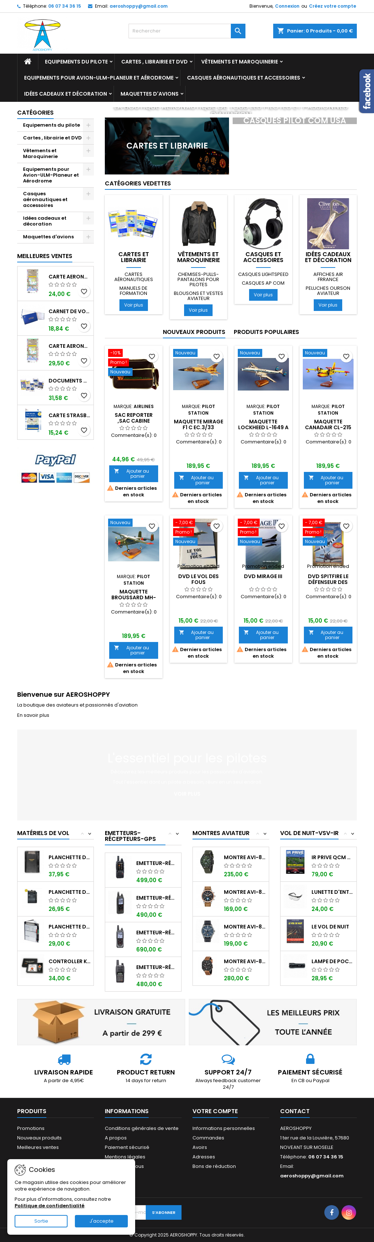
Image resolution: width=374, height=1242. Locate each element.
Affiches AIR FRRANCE (328, 277)
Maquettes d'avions (150, 93)
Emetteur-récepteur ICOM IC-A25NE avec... (157, 932)
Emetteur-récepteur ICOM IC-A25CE (157, 898)
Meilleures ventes (38, 1147)
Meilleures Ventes (44, 256)
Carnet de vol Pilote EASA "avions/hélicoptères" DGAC (70, 311)
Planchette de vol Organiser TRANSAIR (70, 927)
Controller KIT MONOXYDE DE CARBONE (70, 961)
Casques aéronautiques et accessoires (243, 77)
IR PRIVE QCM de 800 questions (333, 857)
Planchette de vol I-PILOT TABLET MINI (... (70, 857)
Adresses (203, 1156)
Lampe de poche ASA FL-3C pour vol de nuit (333, 961)
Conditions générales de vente (142, 1128)
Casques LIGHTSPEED (263, 274)
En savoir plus (33, 715)
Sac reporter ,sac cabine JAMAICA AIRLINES (133, 420)
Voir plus (133, 305)
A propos (116, 1137)
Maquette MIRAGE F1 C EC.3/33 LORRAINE (198, 427)
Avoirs (199, 1147)
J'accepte (101, 1221)
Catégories (35, 112)
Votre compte (215, 1111)
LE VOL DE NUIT (330, 927)
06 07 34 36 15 (64, 6)
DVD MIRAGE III (263, 576)
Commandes (208, 1137)
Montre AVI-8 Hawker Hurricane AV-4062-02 (245, 892)
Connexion (287, 6)
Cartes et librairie (133, 257)
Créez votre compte (332, 6)
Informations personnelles (223, 1128)
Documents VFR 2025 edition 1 (70, 381)
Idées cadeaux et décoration (65, 93)
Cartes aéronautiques (133, 277)
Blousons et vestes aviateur (198, 296)
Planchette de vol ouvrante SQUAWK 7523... (70, 892)
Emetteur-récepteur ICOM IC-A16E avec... (157, 967)
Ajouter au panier (131, 473)
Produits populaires (266, 332)
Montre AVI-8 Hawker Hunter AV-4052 (245, 961)
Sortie (41, 1221)
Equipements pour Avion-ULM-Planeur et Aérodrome (98, 77)
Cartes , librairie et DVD (154, 61)
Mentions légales (125, 1156)
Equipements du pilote (76, 61)
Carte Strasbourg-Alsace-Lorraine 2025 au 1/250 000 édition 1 (70, 415)
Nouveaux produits (194, 332)
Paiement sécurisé (127, 1147)
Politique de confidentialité (49, 1205)
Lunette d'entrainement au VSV (333, 892)
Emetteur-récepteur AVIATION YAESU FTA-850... (157, 863)
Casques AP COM (263, 283)
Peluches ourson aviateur (328, 291)
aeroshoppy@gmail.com (139, 6)
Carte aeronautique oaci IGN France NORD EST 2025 (70, 277)
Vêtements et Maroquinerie (239, 61)
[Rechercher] (187, 31)
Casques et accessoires (263, 257)
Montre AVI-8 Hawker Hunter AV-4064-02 (245, 857)
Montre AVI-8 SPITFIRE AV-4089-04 (245, 927)
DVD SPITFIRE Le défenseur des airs (328, 582)
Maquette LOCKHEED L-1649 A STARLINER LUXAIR (263, 427)
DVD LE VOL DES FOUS (198, 579)
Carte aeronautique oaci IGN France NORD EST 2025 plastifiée (70, 346)
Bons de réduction (214, 1166)
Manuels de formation (133, 291)
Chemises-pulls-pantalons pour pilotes (198, 279)
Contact (295, 1111)
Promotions (31, 1128)
